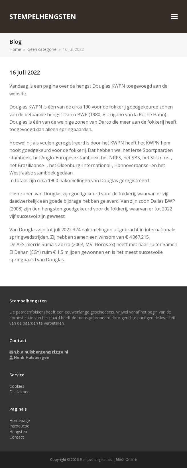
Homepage (19, 420)
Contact (16, 437)
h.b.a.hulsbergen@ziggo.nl (40, 352)
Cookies (16, 386)
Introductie (19, 426)
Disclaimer (19, 391)
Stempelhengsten (42, 16)
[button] (174, 16)
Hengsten (18, 431)
